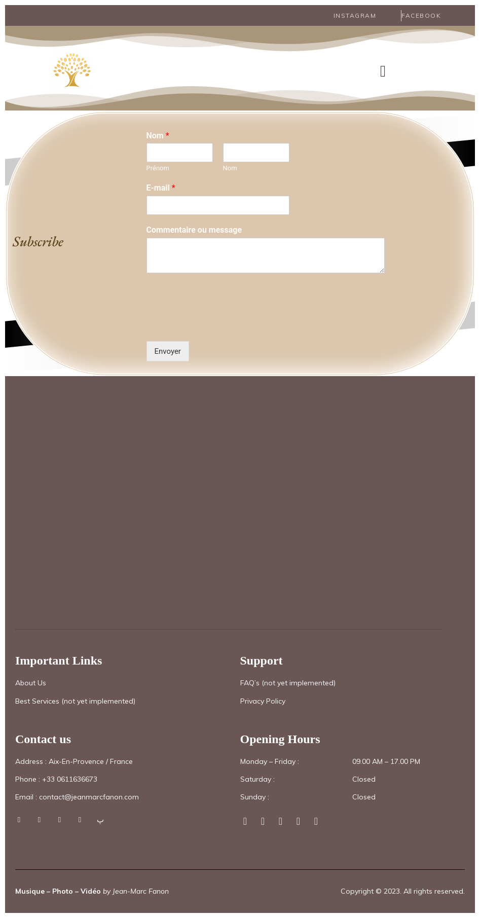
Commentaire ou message (194, 229)
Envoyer (168, 350)
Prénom (157, 167)
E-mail (160, 187)
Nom (157, 134)
